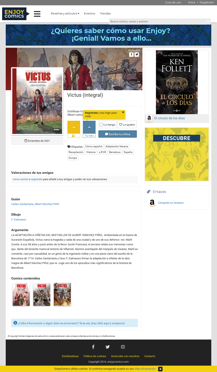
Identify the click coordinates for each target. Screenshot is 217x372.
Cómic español (93, 146)
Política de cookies (94, 356)
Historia (91, 152)
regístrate (36, 179)
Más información (145, 368)
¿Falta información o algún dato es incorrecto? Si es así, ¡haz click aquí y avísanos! (69, 323)
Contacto (149, 356)
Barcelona (115, 152)
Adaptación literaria (117, 146)
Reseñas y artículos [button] (65, 13)
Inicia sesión (20, 179)
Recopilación (76, 152)
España (128, 152)
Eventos (89, 13)
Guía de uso (173, 2)
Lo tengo (107, 124)
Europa (73, 157)
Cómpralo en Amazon (166, 203)
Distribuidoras (70, 356)
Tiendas (105, 13)
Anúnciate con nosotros (125, 356)
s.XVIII (102, 152)
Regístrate (207, 2)
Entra (191, 2)
